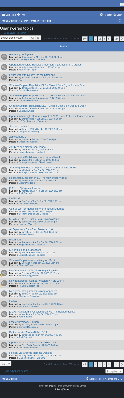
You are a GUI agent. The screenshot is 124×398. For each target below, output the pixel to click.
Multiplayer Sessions (29, 296)
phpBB (52, 386)
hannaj (24, 294)
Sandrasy (26, 221)
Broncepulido (27, 119)
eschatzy (25, 324)
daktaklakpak (27, 242)
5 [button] (109, 39)
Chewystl (25, 263)
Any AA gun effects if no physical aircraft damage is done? (42, 167)
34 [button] (116, 39)
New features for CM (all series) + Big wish (34, 270)
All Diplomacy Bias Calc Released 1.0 (31, 229)
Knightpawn (27, 67)
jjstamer (25, 139)
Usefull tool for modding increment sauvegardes (36, 208)
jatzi (23, 149)
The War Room (26, 234)
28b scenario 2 (17, 136)
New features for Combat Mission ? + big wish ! (36, 280)
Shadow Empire (26, 111)
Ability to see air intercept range (27, 146)
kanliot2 (25, 232)
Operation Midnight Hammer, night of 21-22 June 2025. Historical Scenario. (52, 116)
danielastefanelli (29, 88)
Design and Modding (29, 131)
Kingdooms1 (27, 57)
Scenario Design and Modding (33, 214)
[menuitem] (21, 14)
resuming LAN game (21, 54)
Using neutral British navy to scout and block (35, 157)
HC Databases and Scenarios (33, 121)
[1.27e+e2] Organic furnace (25, 188)
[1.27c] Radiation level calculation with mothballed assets (42, 311)
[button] (85, 38)
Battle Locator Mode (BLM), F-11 (28, 332)
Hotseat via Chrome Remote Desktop (30, 352)
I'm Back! (14, 198)
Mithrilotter (26, 170)
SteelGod (26, 345)
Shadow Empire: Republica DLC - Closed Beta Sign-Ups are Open (47, 85)
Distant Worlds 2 (27, 183)
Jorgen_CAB (27, 129)
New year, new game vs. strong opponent (33, 291)
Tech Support (25, 193)
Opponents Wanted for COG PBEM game (33, 342)
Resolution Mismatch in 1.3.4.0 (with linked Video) (38, 177)
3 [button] (100, 39)
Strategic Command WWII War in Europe (38, 172)
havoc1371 (26, 160)
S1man (24, 252)
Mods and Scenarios (29, 306)
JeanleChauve (28, 191)
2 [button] (95, 39)
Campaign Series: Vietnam (32, 59)
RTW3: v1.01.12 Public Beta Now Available (34, 219)
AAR (21, 80)
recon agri (15, 239)
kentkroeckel (27, 335)
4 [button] (104, 39)
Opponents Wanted (28, 142)
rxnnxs (24, 180)
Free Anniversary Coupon (24, 321)
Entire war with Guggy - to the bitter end (32, 74)
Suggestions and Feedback (32, 152)
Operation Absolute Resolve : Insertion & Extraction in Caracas (45, 64)
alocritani (25, 314)
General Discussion (28, 90)
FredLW (25, 273)
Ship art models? (19, 126)
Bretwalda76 (27, 77)
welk (23, 211)
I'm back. (14, 301)
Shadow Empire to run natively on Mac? (32, 260)
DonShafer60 (27, 201)
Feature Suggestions (29, 275)
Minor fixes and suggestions (25, 249)
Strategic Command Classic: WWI (35, 162)
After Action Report (28, 69)
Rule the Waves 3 (27, 224)
